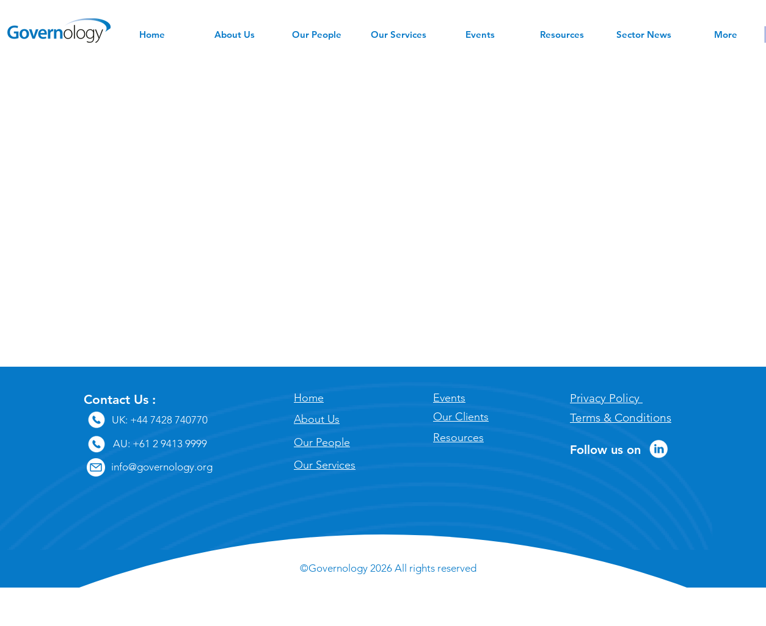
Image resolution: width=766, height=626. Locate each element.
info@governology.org (162, 467)
